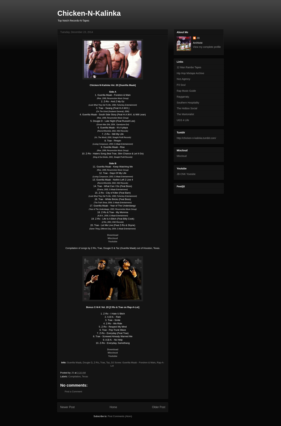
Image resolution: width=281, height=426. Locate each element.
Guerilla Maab (74, 362)
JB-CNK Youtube (186, 174)
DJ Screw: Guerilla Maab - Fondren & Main (133, 362)
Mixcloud (113, 238)
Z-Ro (96, 362)
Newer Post (67, 407)
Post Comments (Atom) (120, 416)
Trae (102, 362)
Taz (108, 362)
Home (113, 407)
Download (112, 235)
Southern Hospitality (188, 102)
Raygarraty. (183, 96)
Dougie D (87, 362)
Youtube (112, 241)
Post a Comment (73, 391)
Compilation (74, 376)
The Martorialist (185, 114)
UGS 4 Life (183, 120)
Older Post (158, 407)
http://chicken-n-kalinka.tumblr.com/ (196, 138)
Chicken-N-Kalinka (89, 13)
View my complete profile (207, 46)
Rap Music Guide (186, 90)
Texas (85, 376)
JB (198, 38)
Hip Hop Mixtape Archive (190, 73)
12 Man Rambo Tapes (189, 67)
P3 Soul (181, 84)
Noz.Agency (183, 79)
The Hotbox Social (187, 108)
